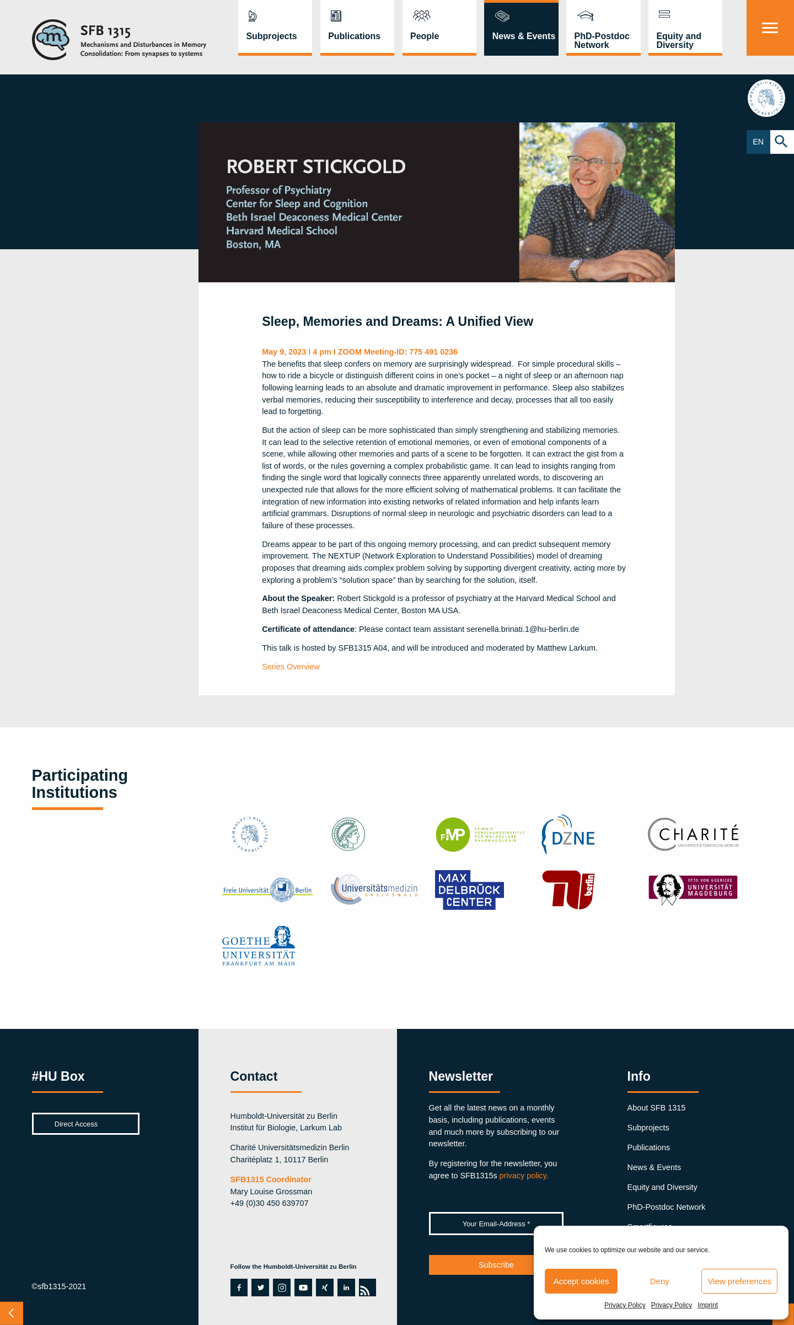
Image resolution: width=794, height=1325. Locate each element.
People (424, 36)
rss (364, 1287)
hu (770, 98)
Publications (354, 36)
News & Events (524, 36)
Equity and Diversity (678, 40)
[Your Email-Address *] (496, 1223)
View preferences (739, 1281)
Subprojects (271, 36)
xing (324, 1287)
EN (758, 141)
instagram (282, 1287)
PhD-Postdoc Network (602, 40)
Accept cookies (581, 1281)
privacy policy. (524, 1175)
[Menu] (770, 28)
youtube (300, 1287)
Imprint (708, 1305)
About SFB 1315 (656, 1107)
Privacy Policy (625, 1305)
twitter (260, 1287)
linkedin (346, 1287)
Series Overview (291, 666)
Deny (659, 1281)
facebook (236, 1287)
